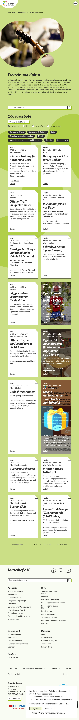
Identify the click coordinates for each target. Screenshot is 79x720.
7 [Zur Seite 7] (42, 544)
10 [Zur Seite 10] (50, 544)
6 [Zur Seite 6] (40, 544)
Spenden (11, 647)
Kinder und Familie (15, 591)
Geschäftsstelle (47, 638)
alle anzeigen (16, 126)
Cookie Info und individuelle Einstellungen (48, 713)
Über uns (45, 631)
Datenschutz (13, 668)
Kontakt (68, 668)
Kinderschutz (46, 647)
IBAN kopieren (14, 699)
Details (23, 184)
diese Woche (40, 126)
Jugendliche (12, 594)
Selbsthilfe (12, 604)
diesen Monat (55, 126)
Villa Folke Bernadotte (50, 600)
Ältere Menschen (15, 598)
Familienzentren (47, 611)
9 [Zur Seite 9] (47, 544)
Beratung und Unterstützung (19, 607)
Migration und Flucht (16, 610)
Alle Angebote (13, 619)
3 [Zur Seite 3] (34, 544)
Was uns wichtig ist (49, 641)
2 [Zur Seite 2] (32, 544)
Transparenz (46, 644)
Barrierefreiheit (14, 674)
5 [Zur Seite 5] (38, 544)
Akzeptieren (35, 709)
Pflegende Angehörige (17, 601)
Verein (44, 634)
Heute (28, 126)
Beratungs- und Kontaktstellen (53, 621)
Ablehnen (49, 709)
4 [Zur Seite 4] (36, 544)
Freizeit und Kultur (15, 613)
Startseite (11, 12)
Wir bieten (12, 638)
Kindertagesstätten (49, 614)
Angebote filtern (19, 122)
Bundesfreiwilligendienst (18, 644)
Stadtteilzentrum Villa (49, 593)
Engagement (14, 631)
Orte (43, 588)
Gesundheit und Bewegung (19, 616)
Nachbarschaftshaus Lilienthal (53, 603)
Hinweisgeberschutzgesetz (34, 668)
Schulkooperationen (49, 617)
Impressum (55, 668)
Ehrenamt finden (14, 634)
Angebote (22, 12)
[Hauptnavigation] (75, 3)
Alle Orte (45, 624)
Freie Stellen (13, 658)
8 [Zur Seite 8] (44, 544)
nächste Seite (62, 544)
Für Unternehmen (15, 641)
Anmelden (67, 674)
